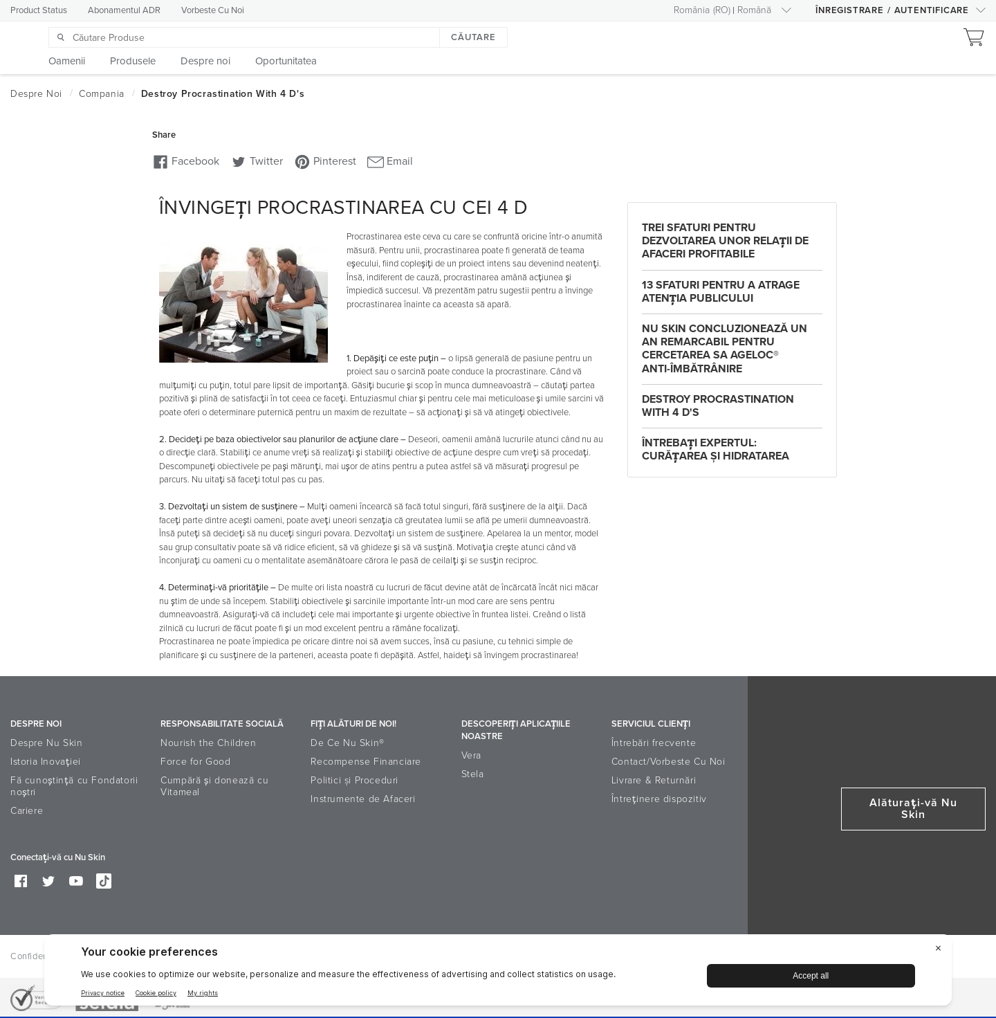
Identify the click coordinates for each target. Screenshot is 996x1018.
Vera (471, 755)
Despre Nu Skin (46, 743)
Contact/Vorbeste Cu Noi (668, 761)
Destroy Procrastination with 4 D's (718, 405)
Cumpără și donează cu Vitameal (214, 786)
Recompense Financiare (366, 761)
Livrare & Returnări (653, 780)
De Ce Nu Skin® (347, 743)
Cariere (26, 811)
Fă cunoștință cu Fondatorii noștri (74, 786)
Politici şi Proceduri (354, 780)
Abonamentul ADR (124, 10)
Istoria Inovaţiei (45, 761)
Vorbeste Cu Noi (212, 10)
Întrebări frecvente (653, 743)
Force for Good (195, 761)
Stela (472, 774)
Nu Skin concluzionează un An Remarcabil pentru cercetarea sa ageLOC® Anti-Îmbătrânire (724, 349)
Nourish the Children (208, 743)
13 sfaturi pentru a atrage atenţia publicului (721, 291)
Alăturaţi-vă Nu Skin (913, 808)
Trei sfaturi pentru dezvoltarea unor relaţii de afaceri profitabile (725, 241)
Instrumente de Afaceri (363, 799)
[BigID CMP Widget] (498, 973)
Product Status (38, 10)
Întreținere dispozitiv (659, 799)
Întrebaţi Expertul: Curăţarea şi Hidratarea (715, 449)
